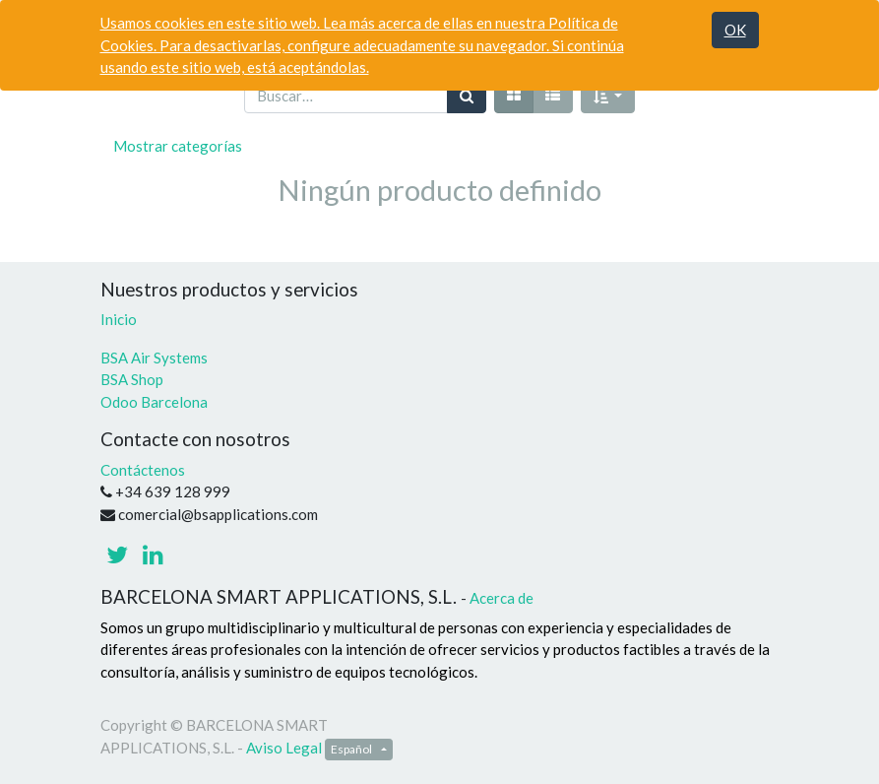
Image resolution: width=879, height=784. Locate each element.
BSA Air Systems (155, 357)
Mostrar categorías (177, 146)
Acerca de (502, 598)
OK (735, 29)
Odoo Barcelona (154, 402)
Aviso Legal (284, 747)
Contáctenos (142, 470)
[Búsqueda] (466, 96)
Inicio (118, 319)
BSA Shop (131, 379)
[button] (608, 96)
